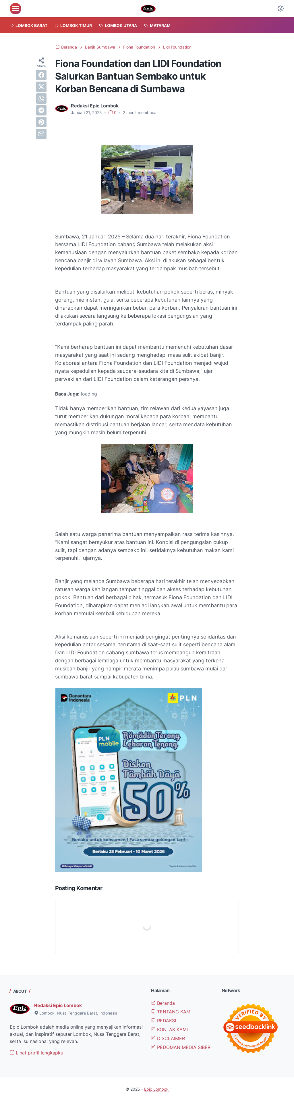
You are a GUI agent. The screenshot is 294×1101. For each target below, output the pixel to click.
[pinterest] (41, 122)
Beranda (163, 1003)
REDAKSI (163, 1020)
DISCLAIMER (168, 1038)
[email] (41, 134)
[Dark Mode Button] (280, 8)
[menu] (15, 8)
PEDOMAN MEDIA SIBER (180, 1047)
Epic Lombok (156, 1089)
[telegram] (41, 110)
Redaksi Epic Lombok (58, 1005)
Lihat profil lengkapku (36, 1053)
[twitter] (41, 87)
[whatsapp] (41, 98)
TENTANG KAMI (171, 1012)
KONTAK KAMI (169, 1029)
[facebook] (41, 75)
